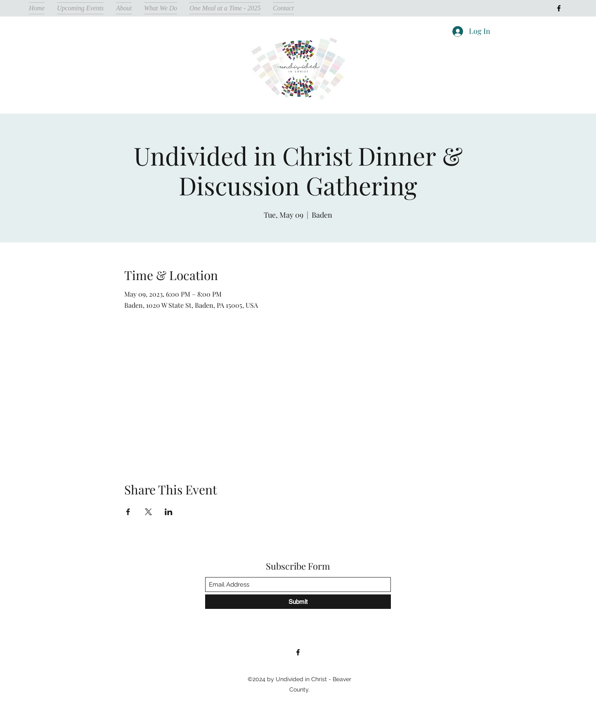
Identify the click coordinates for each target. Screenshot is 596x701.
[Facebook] (559, 8)
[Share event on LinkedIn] (169, 512)
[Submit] (298, 601)
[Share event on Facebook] (128, 512)
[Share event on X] (148, 512)
